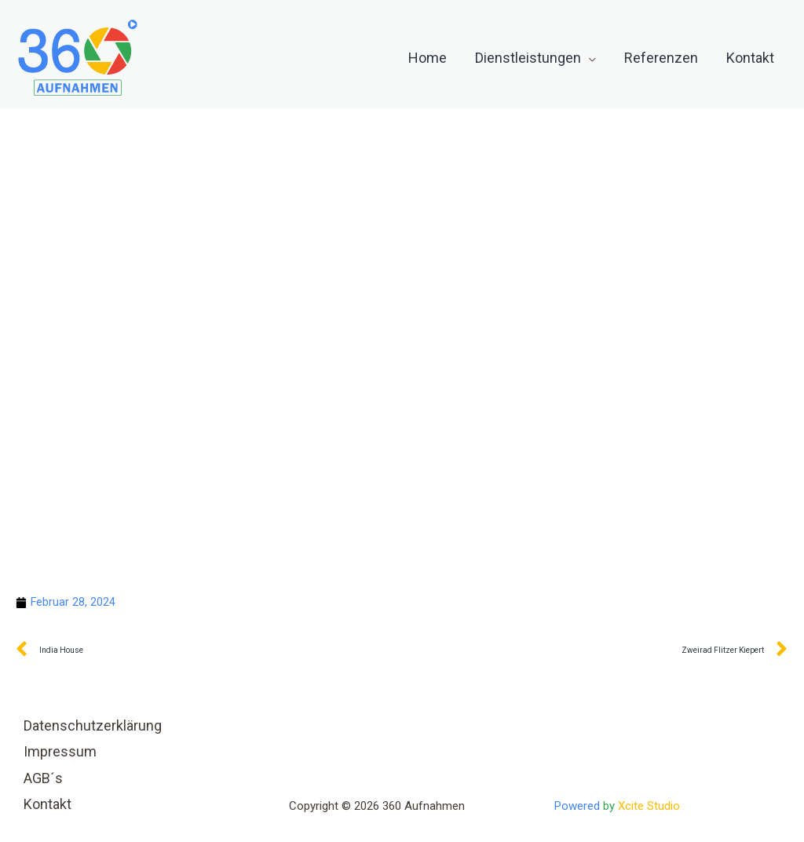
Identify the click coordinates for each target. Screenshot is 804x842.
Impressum (60, 753)
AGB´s (43, 779)
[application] (588, 58)
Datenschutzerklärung (93, 726)
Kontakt (47, 804)
